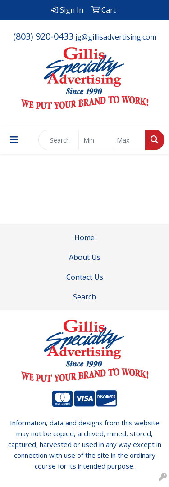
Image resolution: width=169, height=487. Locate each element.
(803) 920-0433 (43, 36)
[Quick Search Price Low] (95, 140)
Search (84, 297)
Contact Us (84, 277)
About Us (84, 257)
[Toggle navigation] (14, 140)
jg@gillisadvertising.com (115, 37)
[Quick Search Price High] (129, 140)
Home (84, 237)
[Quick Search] (58, 140)
